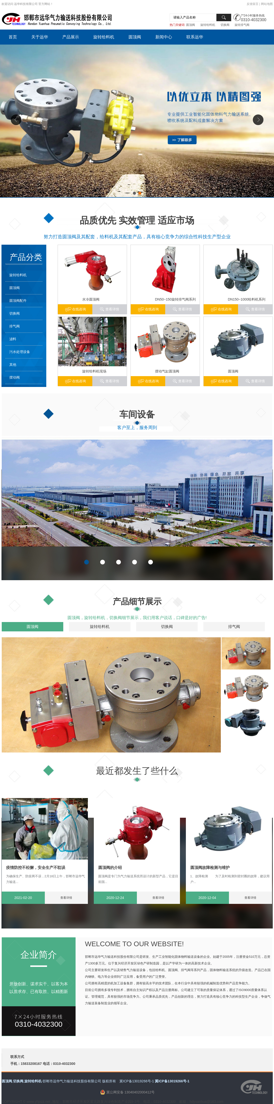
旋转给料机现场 (94, 371)
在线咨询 (225, 309)
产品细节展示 (137, 601)
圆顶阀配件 (18, 301)
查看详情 (258, 309)
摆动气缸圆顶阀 (167, 371)
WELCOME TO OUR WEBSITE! (134, 944)
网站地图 (267, 4)
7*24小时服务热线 (253, 15)
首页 (13, 37)
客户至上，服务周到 (137, 427)
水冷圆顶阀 (90, 299)
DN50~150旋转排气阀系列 (175, 299)
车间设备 (137, 414)
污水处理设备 (19, 352)
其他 (12, 365)
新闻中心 (163, 37)
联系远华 (194, 37)
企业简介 (38, 955)
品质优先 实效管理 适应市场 (137, 220)
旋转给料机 (207, 25)
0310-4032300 (253, 20)
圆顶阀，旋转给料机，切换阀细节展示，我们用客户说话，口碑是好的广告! (137, 617)
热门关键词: (177, 25)
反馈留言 (252, 4)
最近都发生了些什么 (137, 771)
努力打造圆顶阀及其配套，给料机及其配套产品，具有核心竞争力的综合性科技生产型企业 (137, 236)
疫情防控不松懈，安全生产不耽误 (35, 867)
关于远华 (39, 37)
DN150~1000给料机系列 (247, 299)
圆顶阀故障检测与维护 (210, 867)
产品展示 (70, 37)
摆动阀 (14, 377)
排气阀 (14, 326)
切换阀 (225, 25)
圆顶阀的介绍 (110, 867)
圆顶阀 (190, 25)
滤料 (12, 339)
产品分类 (26, 257)
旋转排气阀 (242, 25)
